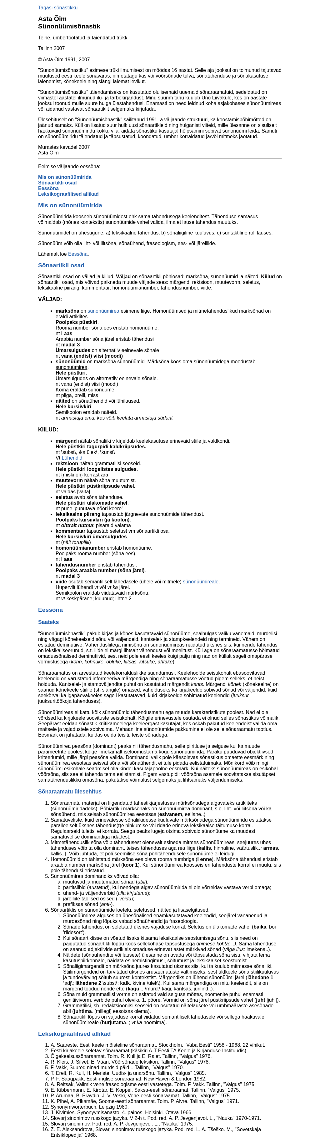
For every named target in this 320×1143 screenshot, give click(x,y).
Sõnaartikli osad (57, 182)
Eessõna (48, 188)
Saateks (48, 622)
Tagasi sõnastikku (58, 7)
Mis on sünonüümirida (65, 177)
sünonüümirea (103, 311)
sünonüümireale (200, 581)
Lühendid (72, 458)
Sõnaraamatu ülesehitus (70, 791)
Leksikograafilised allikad (68, 194)
